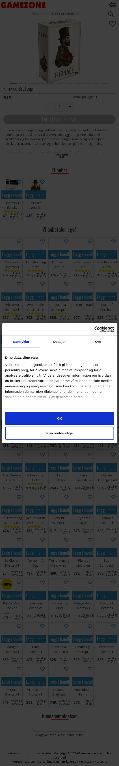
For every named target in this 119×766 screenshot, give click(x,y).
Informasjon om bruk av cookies (29, 753)
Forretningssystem (24, 762)
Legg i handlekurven (59, 119)
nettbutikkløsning (53, 762)
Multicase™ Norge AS (93, 762)
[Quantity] (59, 107)
